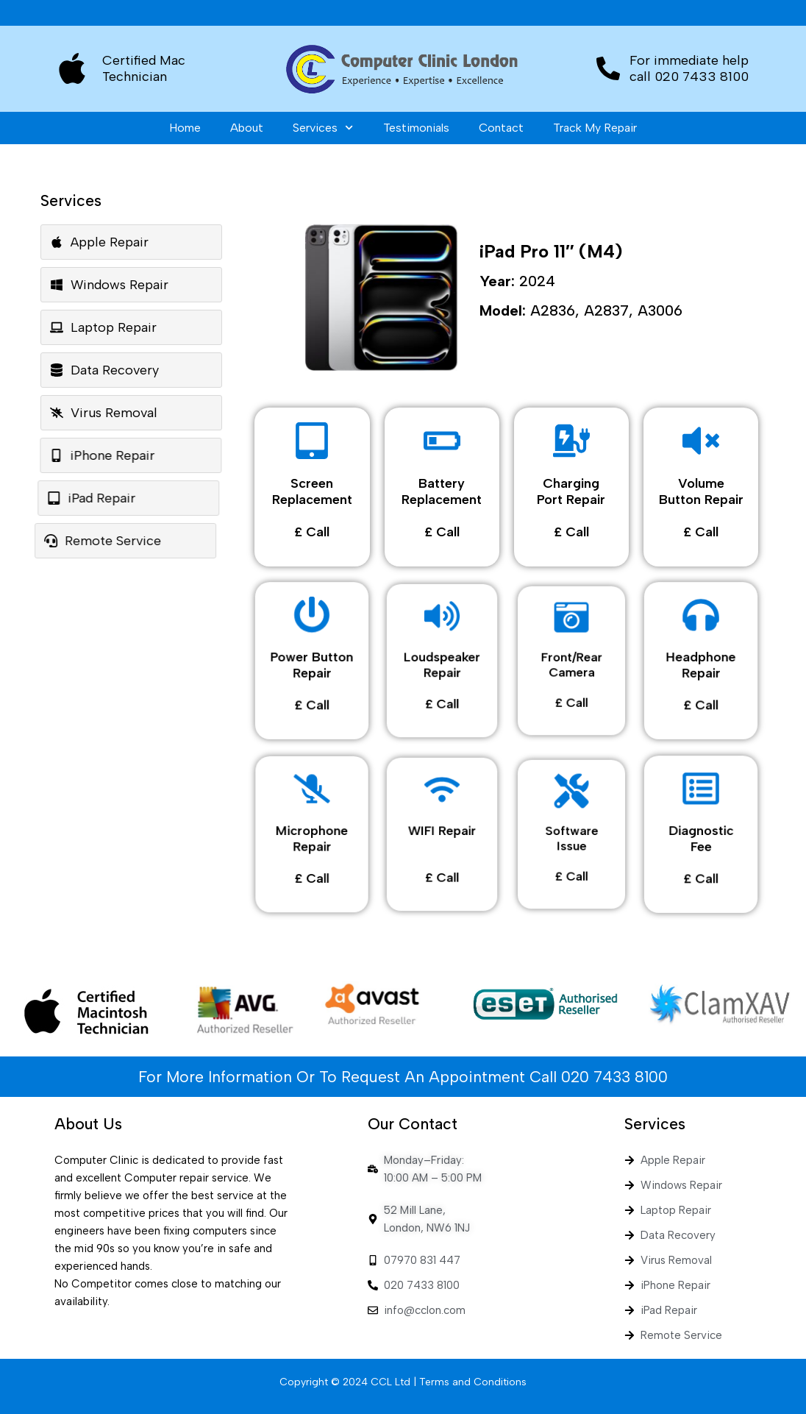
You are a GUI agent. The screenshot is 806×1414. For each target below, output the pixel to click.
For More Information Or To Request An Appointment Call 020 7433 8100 (403, 1076)
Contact (501, 128)
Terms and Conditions (473, 1382)
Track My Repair (595, 128)
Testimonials (416, 128)
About (246, 128)
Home (185, 128)
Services (323, 127)
